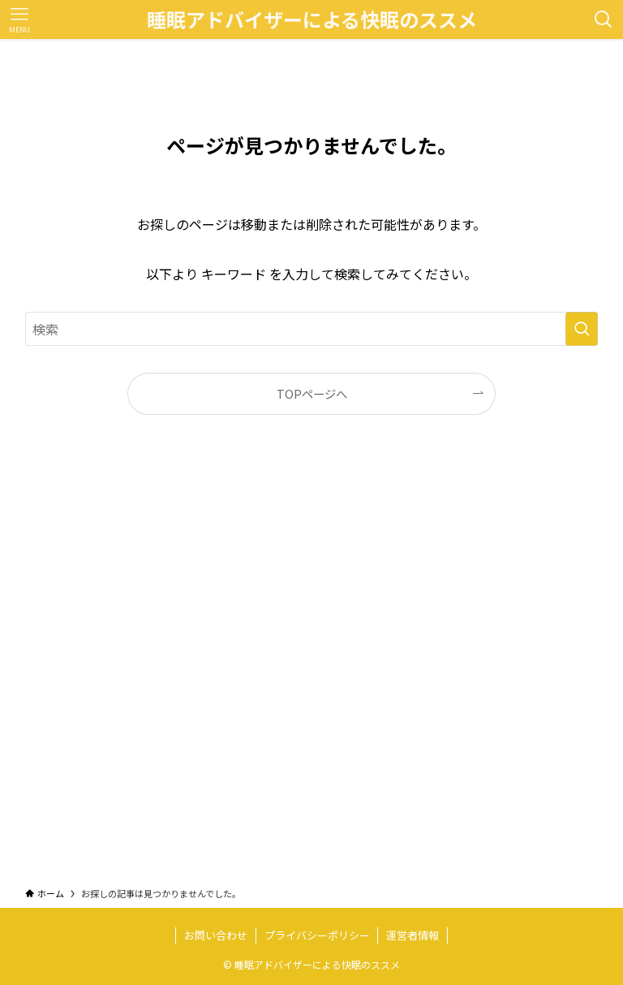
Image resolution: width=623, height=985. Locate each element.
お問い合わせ (215, 935)
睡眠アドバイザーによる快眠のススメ (312, 19)
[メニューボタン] (19, 19)
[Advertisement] (312, 666)
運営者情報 (412, 935)
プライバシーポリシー (317, 935)
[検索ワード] (312, 329)
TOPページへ (312, 393)
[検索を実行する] (581, 329)
